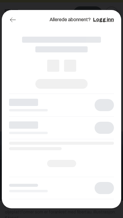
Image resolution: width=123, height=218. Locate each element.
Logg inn (103, 19)
